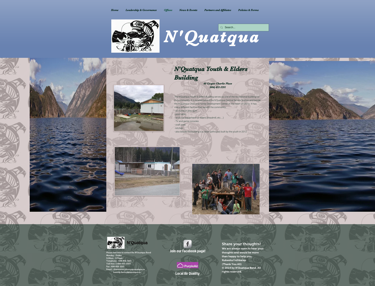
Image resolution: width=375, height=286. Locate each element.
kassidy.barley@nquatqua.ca (127, 272)
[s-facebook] (187, 244)
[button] (218, 10)
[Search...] (243, 27)
